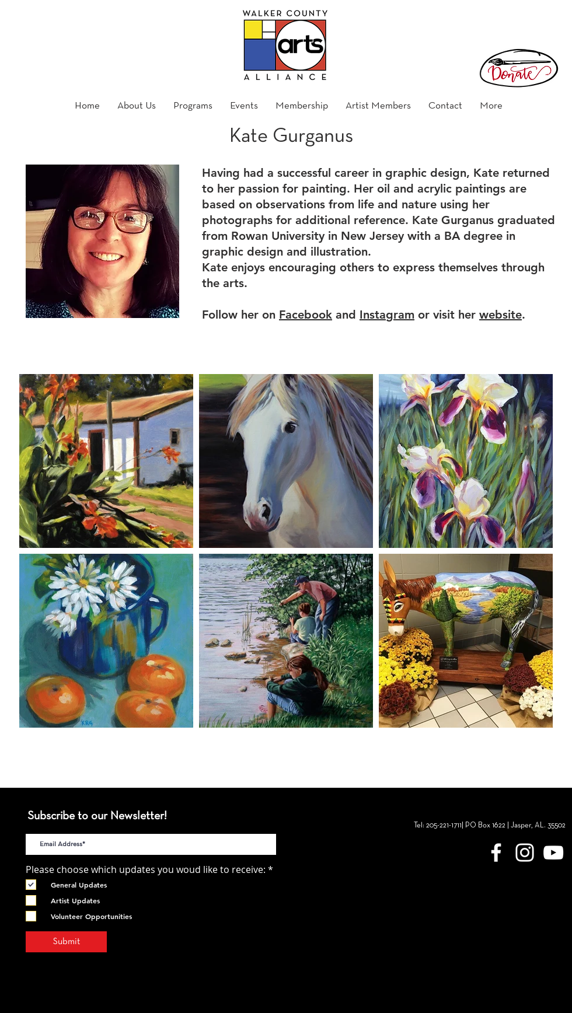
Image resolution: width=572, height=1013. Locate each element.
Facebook (305, 315)
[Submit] (66, 941)
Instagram (387, 315)
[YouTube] (553, 852)
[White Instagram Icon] (524, 852)
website (500, 315)
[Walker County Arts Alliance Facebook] (496, 852)
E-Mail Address (58, 824)
